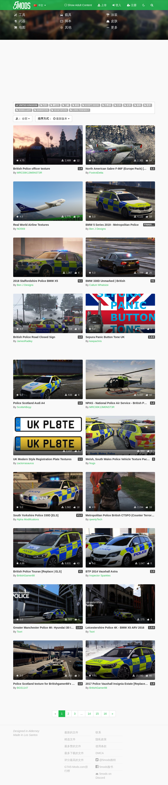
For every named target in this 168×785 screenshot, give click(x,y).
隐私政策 (101, 739)
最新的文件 (71, 732)
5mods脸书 (104, 767)
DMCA (100, 753)
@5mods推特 (106, 760)
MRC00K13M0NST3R (29, 172)
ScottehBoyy (24, 407)
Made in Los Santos (25, 735)
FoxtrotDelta (96, 172)
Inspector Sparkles (99, 575)
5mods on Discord (103, 775)
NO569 (21, 228)
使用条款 (101, 746)
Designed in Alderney (26, 731)
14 (89, 713)
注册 (131, 5)
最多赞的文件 (72, 746)
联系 (98, 732)
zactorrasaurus (25, 463)
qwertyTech (95, 519)
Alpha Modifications (28, 519)
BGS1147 (22, 687)
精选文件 (69, 739)
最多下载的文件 (74, 753)
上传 (102, 5)
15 (97, 713)
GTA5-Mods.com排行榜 (76, 768)
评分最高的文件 (74, 760)
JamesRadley (24, 341)
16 (105, 713)
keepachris (95, 341)
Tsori (19, 631)
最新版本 (54, 118)
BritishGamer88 (26, 575)
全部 (23, 118)
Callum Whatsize (99, 284)
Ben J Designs (97, 228)
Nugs (92, 463)
